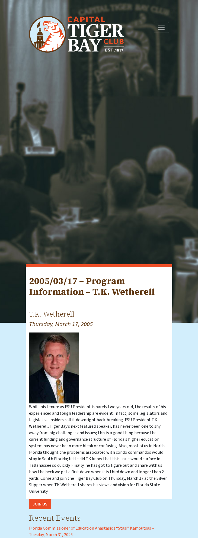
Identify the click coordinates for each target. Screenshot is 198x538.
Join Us (40, 504)
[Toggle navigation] (161, 27)
